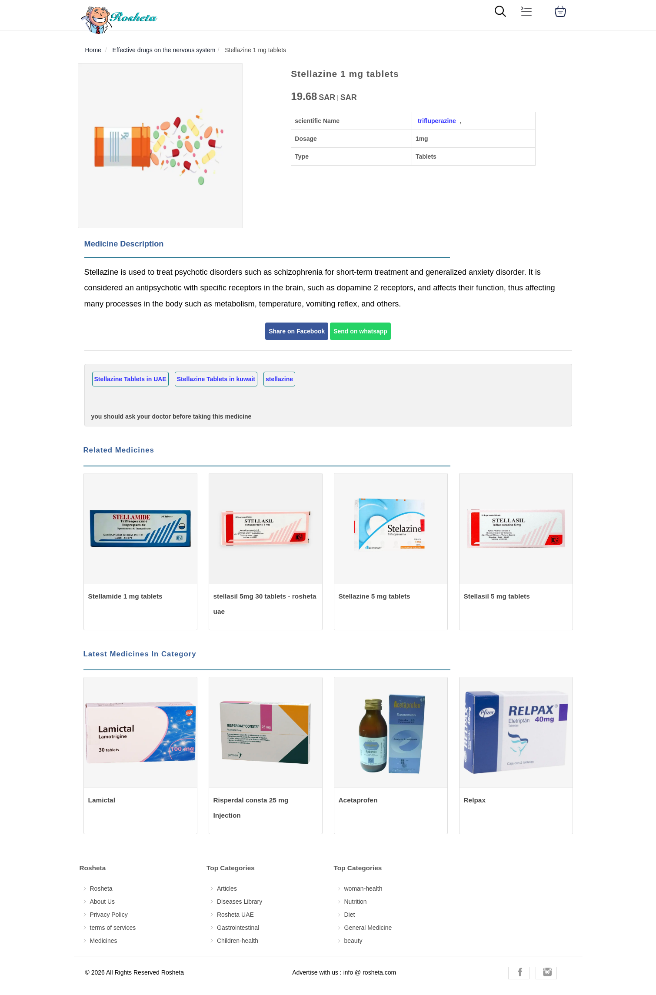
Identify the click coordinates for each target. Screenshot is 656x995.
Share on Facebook (297, 331)
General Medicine (368, 927)
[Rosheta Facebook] (518, 973)
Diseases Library (239, 901)
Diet (349, 914)
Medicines (103, 940)
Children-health (237, 940)
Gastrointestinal (238, 927)
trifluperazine (437, 120)
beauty (353, 940)
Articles (227, 888)
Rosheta (101, 888)
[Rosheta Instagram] (546, 973)
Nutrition (355, 901)
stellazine (279, 379)
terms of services (113, 927)
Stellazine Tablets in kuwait (216, 379)
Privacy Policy (109, 914)
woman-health (363, 888)
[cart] (560, 11)
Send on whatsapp (360, 331)
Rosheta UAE (235, 914)
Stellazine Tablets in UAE (130, 379)
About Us (102, 901)
